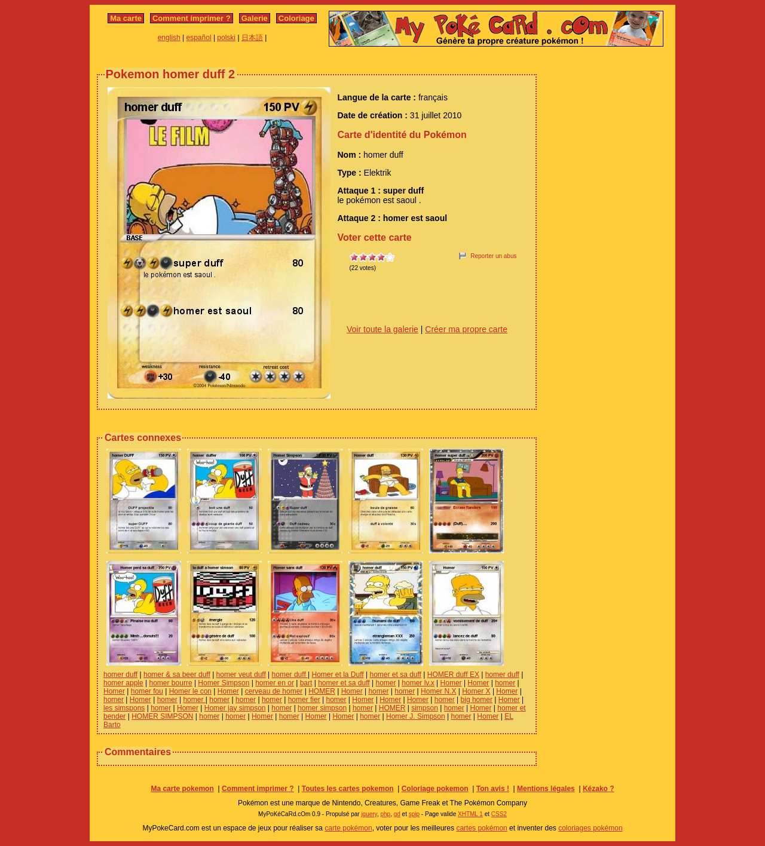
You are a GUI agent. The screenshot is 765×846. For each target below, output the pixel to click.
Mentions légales (546, 788)
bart (306, 683)
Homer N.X (438, 691)
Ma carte (126, 18)
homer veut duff (241, 674)
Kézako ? (598, 788)
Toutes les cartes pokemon (348, 788)
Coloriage (296, 18)
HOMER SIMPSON (162, 716)
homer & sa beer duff (176, 674)
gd (397, 814)
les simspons (124, 708)
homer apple (123, 683)
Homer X (476, 691)
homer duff (120, 674)
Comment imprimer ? (191, 18)
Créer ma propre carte (466, 329)
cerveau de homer (274, 691)
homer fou (147, 691)
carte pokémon (348, 828)
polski (226, 37)
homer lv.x (418, 683)
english (169, 37)
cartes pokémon (481, 828)
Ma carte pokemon (182, 788)
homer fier (304, 699)
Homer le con (190, 691)
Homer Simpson (223, 683)
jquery (369, 814)
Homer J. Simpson (415, 716)
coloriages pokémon (590, 828)
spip (414, 814)
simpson (424, 708)
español (199, 37)
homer (385, 683)
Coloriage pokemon (435, 788)
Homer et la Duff (338, 674)
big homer (476, 699)
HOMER (321, 691)
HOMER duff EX (453, 674)
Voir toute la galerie (382, 329)
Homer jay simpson (235, 708)
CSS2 (499, 814)
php (385, 814)
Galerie (254, 18)
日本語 (252, 37)
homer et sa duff (395, 674)
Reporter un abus (493, 256)
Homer (451, 683)
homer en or (274, 683)
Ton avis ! (492, 788)
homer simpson (322, 708)
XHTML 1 (470, 814)
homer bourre (170, 683)
